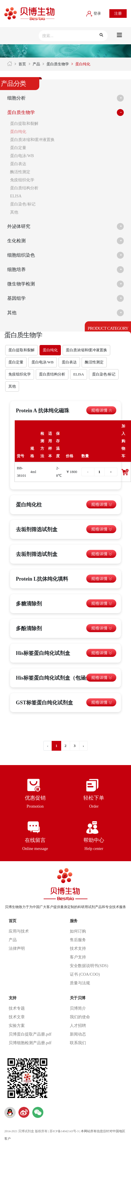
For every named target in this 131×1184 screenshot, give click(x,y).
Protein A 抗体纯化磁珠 (42, 410)
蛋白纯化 (18, 131)
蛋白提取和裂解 (24, 123)
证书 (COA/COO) (85, 974)
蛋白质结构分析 (24, 188)
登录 (93, 13)
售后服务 (78, 940)
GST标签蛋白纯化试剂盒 (44, 703)
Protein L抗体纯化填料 (42, 579)
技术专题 (17, 1008)
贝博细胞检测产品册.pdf (30, 1043)
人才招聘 (78, 1025)
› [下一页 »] (83, 745)
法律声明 (17, 948)
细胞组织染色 (21, 255)
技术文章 (17, 1017)
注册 (118, 13)
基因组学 (16, 298)
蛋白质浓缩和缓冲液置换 (32, 140)
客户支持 (78, 957)
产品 (36, 64)
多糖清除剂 (29, 604)
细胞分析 (16, 98)
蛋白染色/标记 (22, 204)
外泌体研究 (18, 226)
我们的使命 (80, 1017)
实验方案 (17, 1025)
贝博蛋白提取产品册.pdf (30, 1034)
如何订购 (78, 931)
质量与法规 (80, 983)
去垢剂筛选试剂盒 (36, 529)
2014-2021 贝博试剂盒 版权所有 (26, 1131)
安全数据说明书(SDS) (89, 966)
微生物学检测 (21, 284)
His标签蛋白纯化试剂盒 (43, 653)
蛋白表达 (18, 164)
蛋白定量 (18, 148)
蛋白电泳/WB (22, 156)
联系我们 (78, 1043)
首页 (22, 64)
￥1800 (71, 472)
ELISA (16, 196)
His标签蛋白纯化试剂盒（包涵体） (56, 678)
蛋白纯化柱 (29, 505)
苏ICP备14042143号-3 (64, 1131)
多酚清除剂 (29, 628)
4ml (33, 472)
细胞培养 (16, 269)
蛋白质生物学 (57, 64)
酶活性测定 (20, 172)
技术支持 (78, 948)
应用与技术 (19, 931)
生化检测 (16, 240)
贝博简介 (78, 1008)
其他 (14, 212)
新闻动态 (78, 1034)
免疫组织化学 (22, 180)
